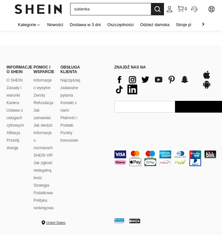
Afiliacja (13, 133)
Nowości (55, 24)
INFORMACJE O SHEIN (17, 69)
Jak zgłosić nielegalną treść (43, 170)
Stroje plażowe (190, 24)
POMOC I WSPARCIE (44, 69)
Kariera (13, 103)
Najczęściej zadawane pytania (70, 88)
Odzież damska (155, 24)
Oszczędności (120, 24)
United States (56, 223)
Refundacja (43, 103)
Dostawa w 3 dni (85, 24)
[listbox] (169, 9)
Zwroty (39, 95)
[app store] (206, 78)
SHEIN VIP (43, 155)
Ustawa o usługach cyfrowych (15, 118)
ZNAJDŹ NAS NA (130, 67)
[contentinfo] (155, 84)
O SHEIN (14, 80)
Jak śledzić (43, 125)
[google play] (206, 88)
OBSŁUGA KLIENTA (70, 69)
